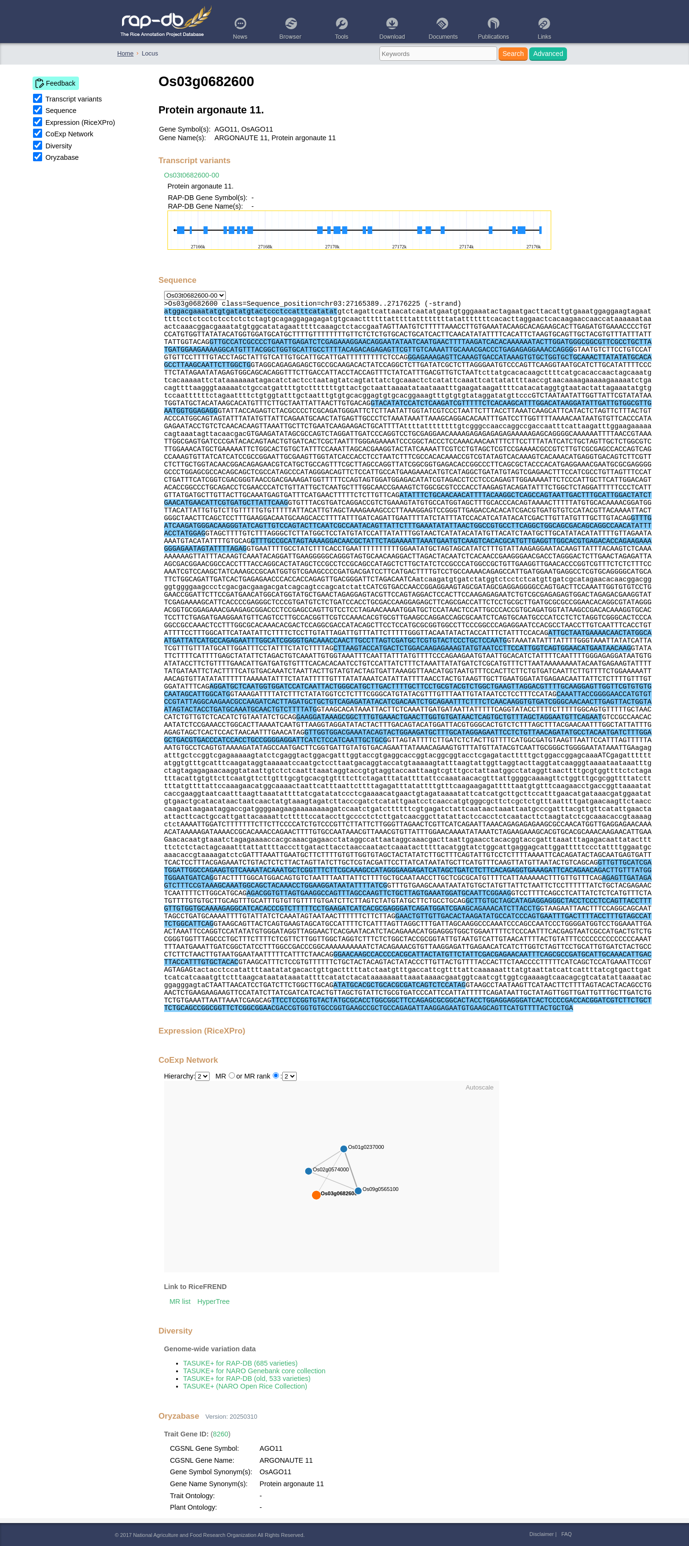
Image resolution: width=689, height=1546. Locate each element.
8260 (220, 1434)
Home (125, 53)
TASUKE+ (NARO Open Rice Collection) (245, 1386)
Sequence (61, 110)
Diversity (58, 146)
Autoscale (480, 1087)
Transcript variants (73, 99)
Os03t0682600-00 (191, 175)
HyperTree (214, 1301)
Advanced (548, 53)
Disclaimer (542, 1534)
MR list (179, 1301)
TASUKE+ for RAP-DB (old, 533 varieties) (247, 1378)
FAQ (566, 1534)
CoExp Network (69, 134)
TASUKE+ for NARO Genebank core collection (254, 1371)
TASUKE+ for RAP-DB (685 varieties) (240, 1363)
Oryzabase (62, 157)
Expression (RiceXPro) (80, 122)
